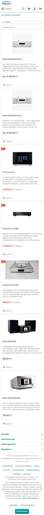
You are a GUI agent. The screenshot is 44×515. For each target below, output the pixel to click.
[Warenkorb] (40, 8)
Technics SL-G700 (10, 228)
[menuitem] (6, 8)
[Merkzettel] (28, 8)
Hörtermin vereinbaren (23, 466)
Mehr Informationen (30, 498)
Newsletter (17, 474)
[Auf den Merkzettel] (7, 85)
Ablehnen (13, 505)
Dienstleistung (8, 466)
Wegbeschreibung (33, 470)
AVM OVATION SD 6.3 (12, 115)
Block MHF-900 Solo (11, 398)
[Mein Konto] (34, 8)
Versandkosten (7, 458)
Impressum (27, 474)
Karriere (37, 466)
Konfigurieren (22, 511)
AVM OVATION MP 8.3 (12, 59)
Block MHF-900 (9, 341)
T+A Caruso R (8, 172)
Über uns (6, 470)
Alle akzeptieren (27, 505)
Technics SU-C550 (10, 285)
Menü (6, 8)
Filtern (6, 22)
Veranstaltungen (18, 470)
